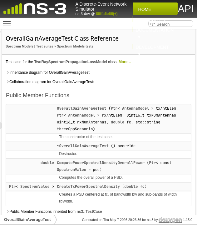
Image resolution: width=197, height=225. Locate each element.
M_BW (177, 136)
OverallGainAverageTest (27, 219)
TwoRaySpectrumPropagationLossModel (120, 91)
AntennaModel (148, 165)
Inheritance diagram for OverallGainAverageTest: (105, 112)
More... (100, 98)
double (141, 185)
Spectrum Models (97, 55)
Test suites (92, 62)
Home (143, 9)
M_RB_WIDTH (183, 143)
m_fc (175, 88)
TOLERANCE (183, 156)
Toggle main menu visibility (8, 21)
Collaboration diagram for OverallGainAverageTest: (107, 128)
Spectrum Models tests (102, 69)
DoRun (177, 74)
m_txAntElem (183, 115)
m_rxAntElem (183, 94)
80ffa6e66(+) (107, 14)
